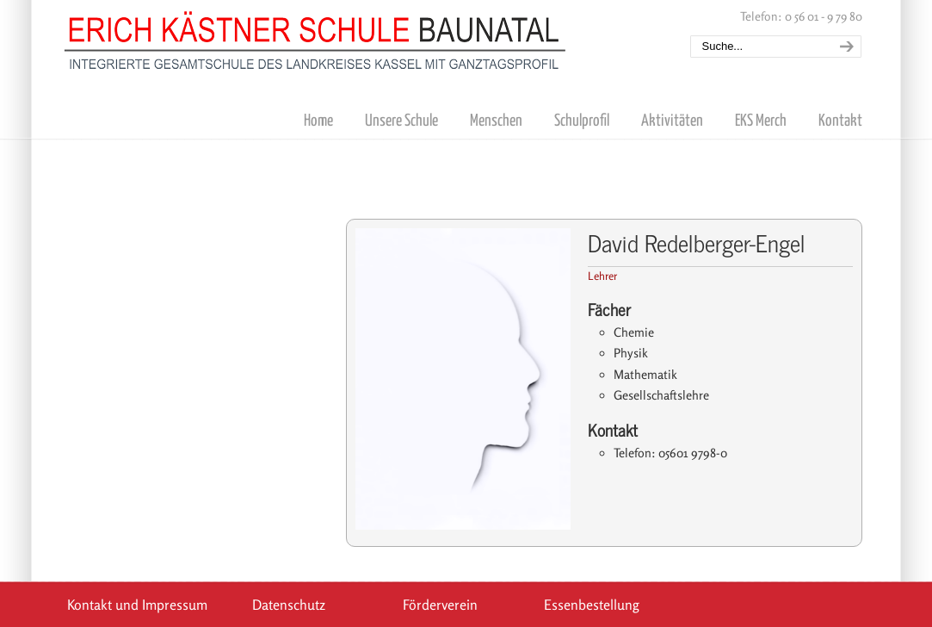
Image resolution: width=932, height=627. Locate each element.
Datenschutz (288, 604)
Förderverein (440, 604)
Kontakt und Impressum (137, 604)
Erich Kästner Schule (316, 37)
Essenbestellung (591, 604)
